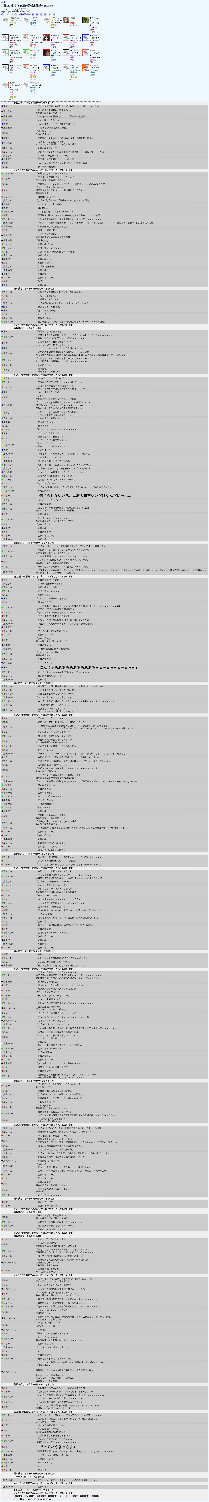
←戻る (4, 2)
